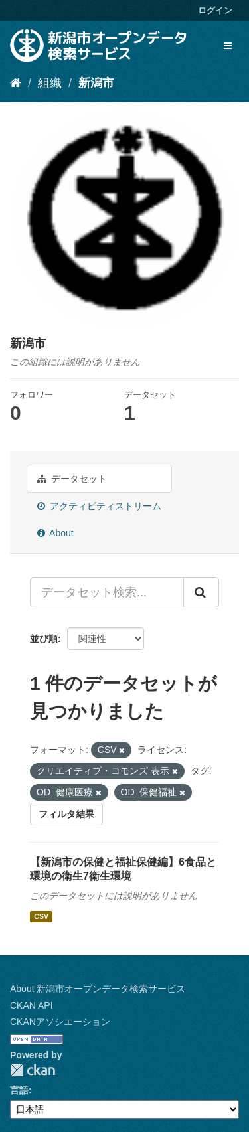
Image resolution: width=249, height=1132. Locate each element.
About (55, 533)
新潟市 (96, 83)
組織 (50, 83)
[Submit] (201, 592)
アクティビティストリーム (99, 506)
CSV (41, 916)
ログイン (215, 10)
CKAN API (31, 1005)
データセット (72, 478)
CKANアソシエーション (60, 1021)
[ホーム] (15, 83)
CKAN (32, 1070)
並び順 (44, 638)
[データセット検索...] (107, 592)
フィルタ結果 (66, 814)
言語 (19, 1090)
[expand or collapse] (227, 46)
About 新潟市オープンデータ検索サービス (97, 988)
